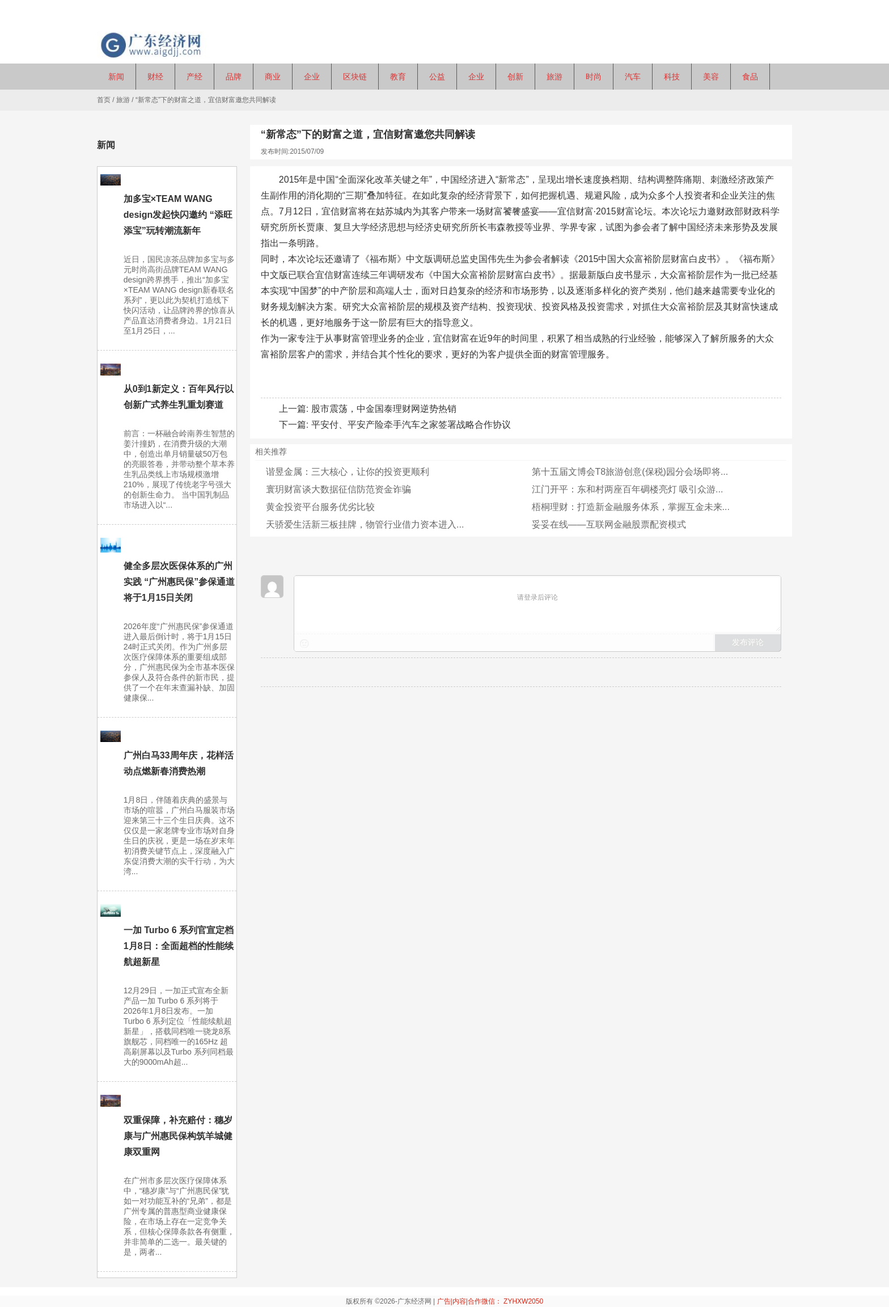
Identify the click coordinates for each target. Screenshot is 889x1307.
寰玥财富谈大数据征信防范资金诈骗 (338, 489)
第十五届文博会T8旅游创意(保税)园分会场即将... (630, 472)
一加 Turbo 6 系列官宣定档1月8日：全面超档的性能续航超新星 (179, 946)
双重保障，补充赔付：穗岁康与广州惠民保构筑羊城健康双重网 (178, 1136)
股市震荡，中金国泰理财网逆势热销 (383, 409)
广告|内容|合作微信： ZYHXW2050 (490, 1301)
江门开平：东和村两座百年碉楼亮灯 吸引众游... (627, 489)
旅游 (123, 100)
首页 (104, 100)
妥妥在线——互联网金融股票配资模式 (609, 524)
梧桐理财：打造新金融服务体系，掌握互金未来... (631, 507)
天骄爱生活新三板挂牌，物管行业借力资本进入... (365, 524)
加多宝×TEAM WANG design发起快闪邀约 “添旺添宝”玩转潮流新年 (178, 214)
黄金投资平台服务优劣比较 (320, 507)
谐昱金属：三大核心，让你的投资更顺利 (347, 472)
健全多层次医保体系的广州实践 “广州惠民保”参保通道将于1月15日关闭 (179, 581)
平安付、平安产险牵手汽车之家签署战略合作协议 (411, 424)
